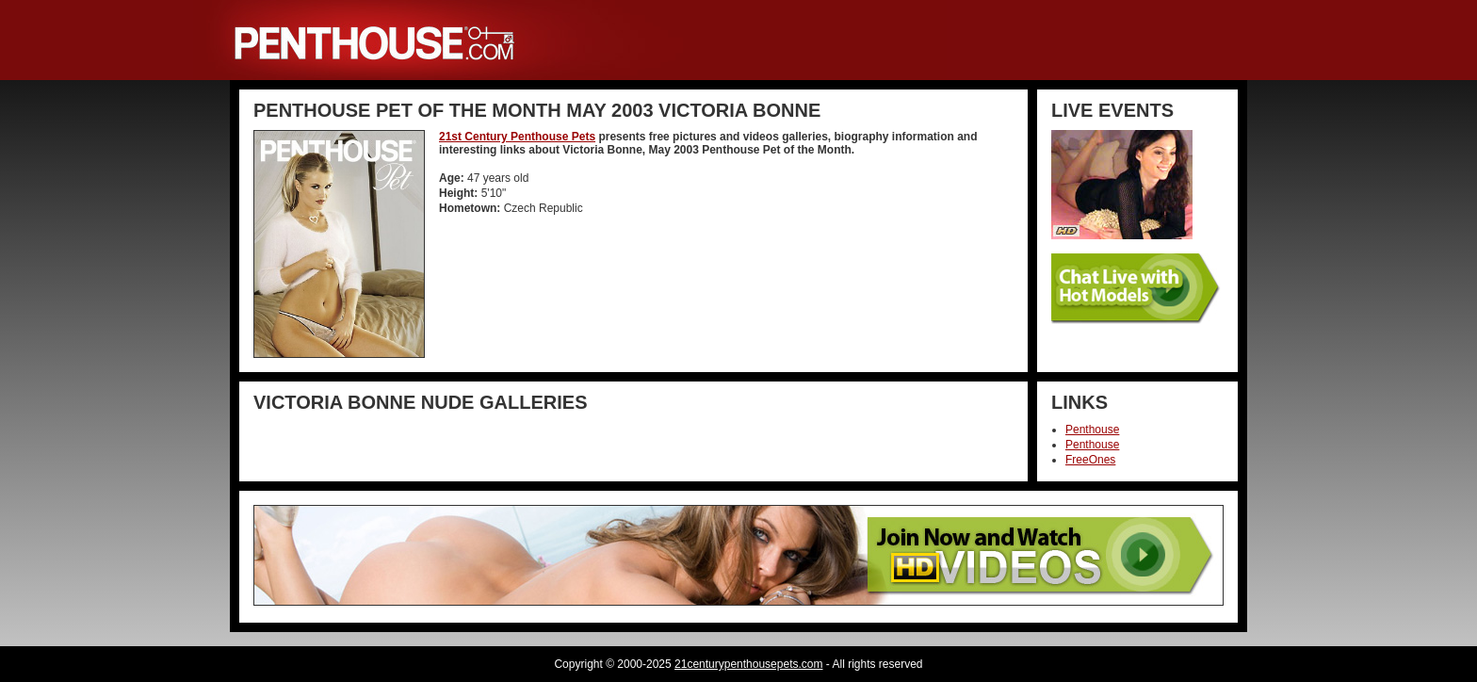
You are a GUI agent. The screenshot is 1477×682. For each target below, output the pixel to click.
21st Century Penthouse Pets (517, 136)
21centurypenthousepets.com (748, 664)
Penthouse (1092, 429)
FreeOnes (1090, 459)
